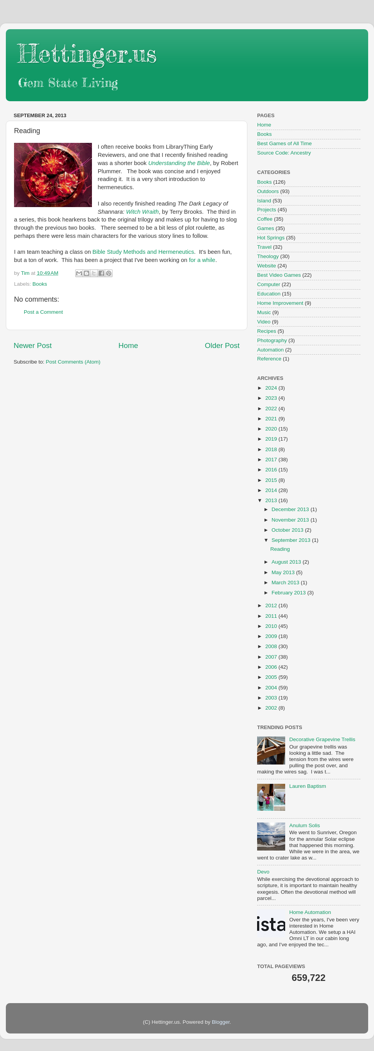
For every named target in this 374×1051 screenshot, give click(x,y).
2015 (272, 480)
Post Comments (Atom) (73, 362)
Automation (270, 350)
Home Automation (310, 912)
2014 (272, 490)
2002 (272, 708)
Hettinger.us (87, 53)
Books (39, 284)
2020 (272, 429)
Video (263, 322)
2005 (272, 677)
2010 (272, 626)
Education (268, 294)
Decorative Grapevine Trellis (322, 739)
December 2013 (291, 509)
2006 (272, 667)
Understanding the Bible (179, 163)
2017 (272, 459)
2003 (272, 698)
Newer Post (33, 345)
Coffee (265, 219)
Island (264, 201)
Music (264, 312)
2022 (272, 408)
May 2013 (284, 572)
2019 (272, 439)
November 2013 (291, 520)
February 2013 (289, 593)
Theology (268, 256)
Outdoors (268, 191)
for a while (202, 260)
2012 (272, 605)
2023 (272, 398)
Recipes (266, 331)
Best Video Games (279, 275)
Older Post (222, 345)
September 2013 (292, 540)
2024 (272, 388)
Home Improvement (280, 303)
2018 (272, 449)
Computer (268, 284)
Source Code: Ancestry (284, 153)
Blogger (221, 1022)
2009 (272, 636)
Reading (280, 549)
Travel (264, 247)
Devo (263, 872)
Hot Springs (271, 238)
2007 (272, 657)
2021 (272, 419)
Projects (266, 210)
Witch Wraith (142, 212)
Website (266, 266)
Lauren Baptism (307, 786)
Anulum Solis (304, 825)
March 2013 (286, 582)
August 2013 (287, 562)
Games (265, 228)
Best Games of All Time (284, 143)
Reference (269, 359)
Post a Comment (43, 312)
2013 (272, 500)
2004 (272, 688)
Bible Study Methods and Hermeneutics (143, 252)
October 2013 (288, 530)
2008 (272, 646)
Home (128, 345)
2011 (272, 616)
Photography (272, 340)
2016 (272, 470)
